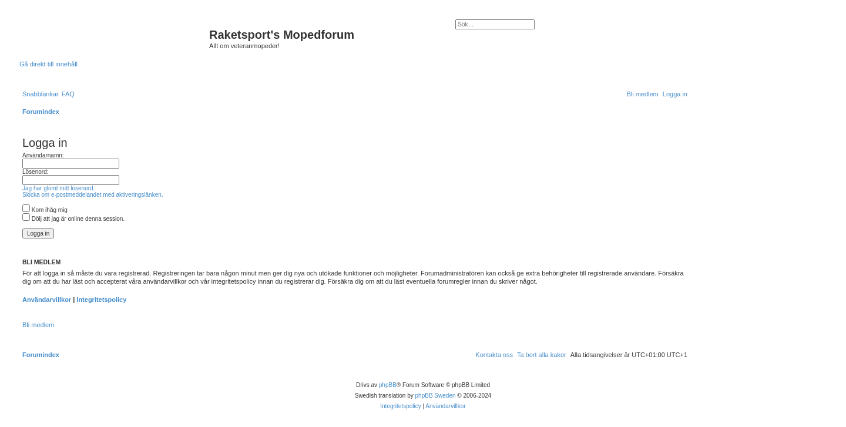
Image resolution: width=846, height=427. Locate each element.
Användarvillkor (46, 299)
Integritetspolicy (101, 299)
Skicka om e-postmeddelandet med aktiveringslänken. (92, 194)
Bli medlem (38, 324)
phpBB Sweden (435, 395)
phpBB (388, 385)
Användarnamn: (43, 155)
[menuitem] (68, 93)
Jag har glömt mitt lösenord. (58, 188)
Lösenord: (35, 172)
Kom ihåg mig (45, 210)
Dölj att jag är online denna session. (73, 219)
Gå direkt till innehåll (48, 64)
